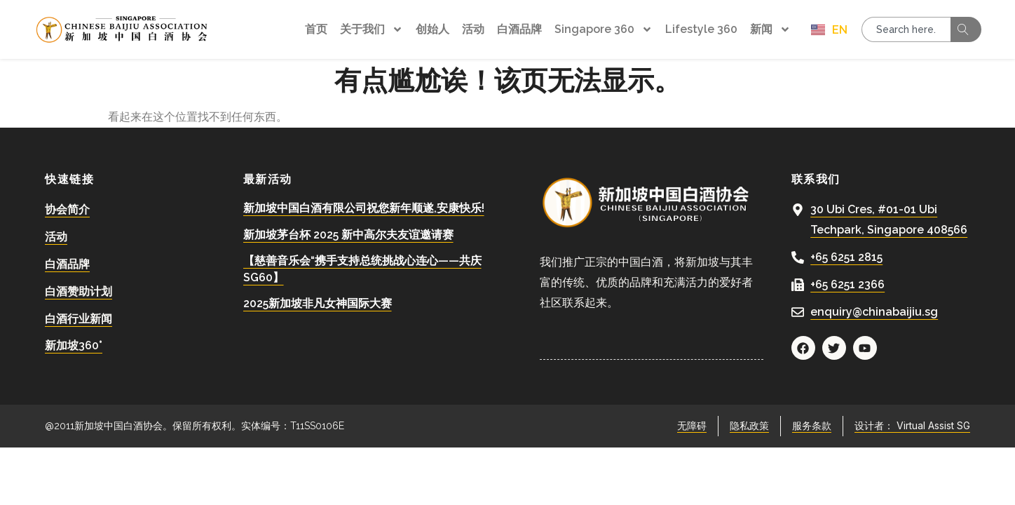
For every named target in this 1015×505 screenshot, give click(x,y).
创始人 (432, 29)
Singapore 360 (603, 29)
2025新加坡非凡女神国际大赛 (317, 303)
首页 (316, 29)
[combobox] (906, 29)
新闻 (770, 29)
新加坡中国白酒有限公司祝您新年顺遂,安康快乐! (363, 208)
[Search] (966, 29)
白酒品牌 (519, 29)
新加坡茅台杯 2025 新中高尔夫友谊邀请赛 (348, 234)
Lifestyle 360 (701, 29)
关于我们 (371, 29)
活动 (473, 29)
